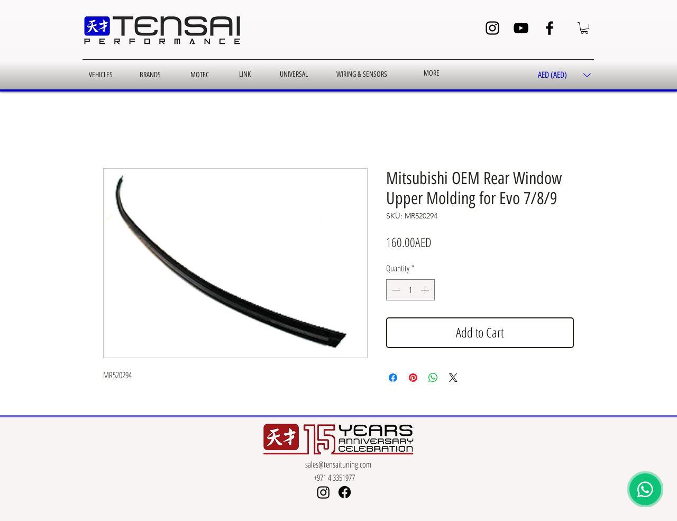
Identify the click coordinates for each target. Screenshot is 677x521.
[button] (584, 28)
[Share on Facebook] (393, 377)
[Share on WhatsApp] (433, 377)
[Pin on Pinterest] (413, 377)
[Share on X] (453, 377)
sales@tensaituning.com (338, 464)
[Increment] (425, 290)
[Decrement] (395, 290)
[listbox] (564, 75)
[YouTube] (521, 28)
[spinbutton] (410, 290)
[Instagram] (492, 28)
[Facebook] (550, 28)
